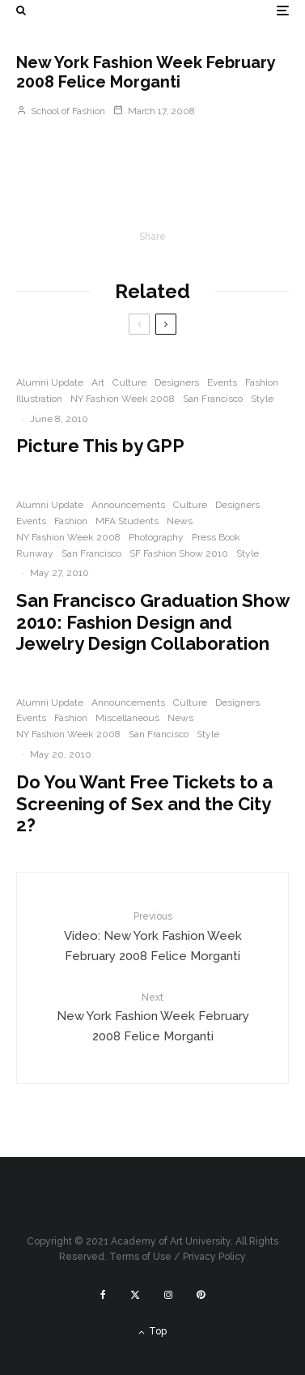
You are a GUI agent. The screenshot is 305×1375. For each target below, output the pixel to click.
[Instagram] (168, 1295)
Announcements (128, 504)
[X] (135, 1295)
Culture (129, 382)
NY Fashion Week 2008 (122, 398)
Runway (34, 553)
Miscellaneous (127, 718)
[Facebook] (103, 1295)
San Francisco (213, 398)
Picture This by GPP (100, 445)
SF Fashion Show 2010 (178, 553)
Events (222, 382)
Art (97, 382)
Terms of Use (140, 1256)
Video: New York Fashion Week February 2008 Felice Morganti (152, 936)
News (180, 521)
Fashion (261, 382)
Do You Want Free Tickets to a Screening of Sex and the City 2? (144, 803)
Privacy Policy (214, 1256)
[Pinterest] (200, 1295)
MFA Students (127, 521)
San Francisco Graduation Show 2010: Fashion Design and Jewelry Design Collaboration (152, 622)
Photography (156, 537)
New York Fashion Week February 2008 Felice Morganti (152, 1017)
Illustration (39, 398)
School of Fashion (60, 111)
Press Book (216, 537)
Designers (177, 382)
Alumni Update (49, 382)
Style (262, 398)
